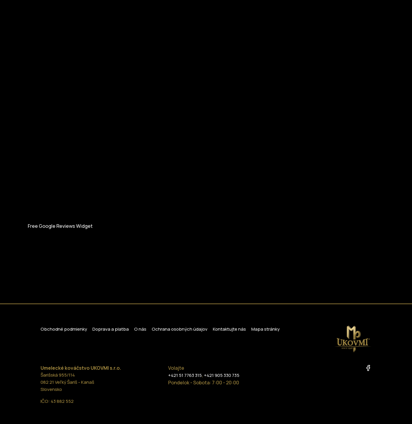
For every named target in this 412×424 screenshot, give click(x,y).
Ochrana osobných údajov (179, 329)
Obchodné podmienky (64, 329)
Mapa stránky (265, 329)
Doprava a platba (110, 329)
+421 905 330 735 (221, 375)
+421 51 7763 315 (185, 375)
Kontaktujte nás (229, 329)
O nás (140, 329)
